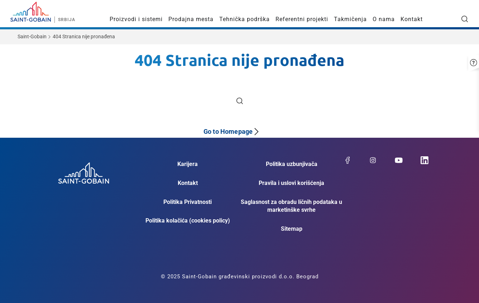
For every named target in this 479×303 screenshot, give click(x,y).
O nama (384, 19)
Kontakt (412, 19)
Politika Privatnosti (187, 202)
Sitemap (291, 228)
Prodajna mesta (191, 19)
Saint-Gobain (32, 36)
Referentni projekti (302, 19)
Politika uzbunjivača (291, 164)
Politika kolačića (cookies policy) (187, 220)
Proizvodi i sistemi (136, 19)
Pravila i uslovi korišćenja (291, 183)
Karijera (187, 164)
